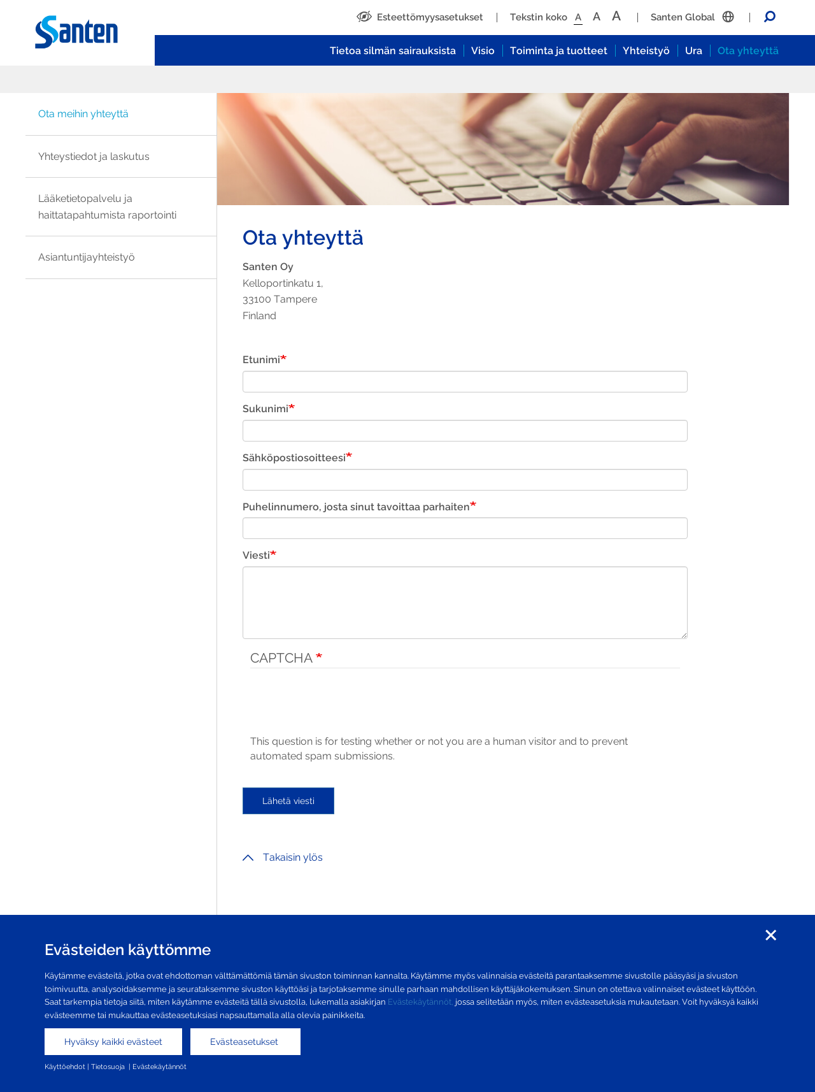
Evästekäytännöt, (420, 1002)
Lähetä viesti (288, 801)
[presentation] (347, 710)
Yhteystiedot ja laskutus (94, 156)
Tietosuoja (109, 1066)
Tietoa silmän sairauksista (393, 51)
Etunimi (261, 360)
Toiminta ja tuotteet (558, 51)
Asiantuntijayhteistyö (86, 257)
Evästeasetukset (245, 1042)
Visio (483, 51)
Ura (693, 51)
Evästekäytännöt (159, 1066)
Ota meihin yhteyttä (83, 114)
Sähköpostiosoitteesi (294, 458)
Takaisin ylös (283, 857)
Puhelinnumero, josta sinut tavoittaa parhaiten (356, 507)
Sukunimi (265, 409)
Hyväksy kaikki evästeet (113, 1042)
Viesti (256, 555)
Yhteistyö (646, 51)
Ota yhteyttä (748, 51)
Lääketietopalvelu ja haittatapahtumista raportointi (107, 206)
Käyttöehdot (65, 1066)
